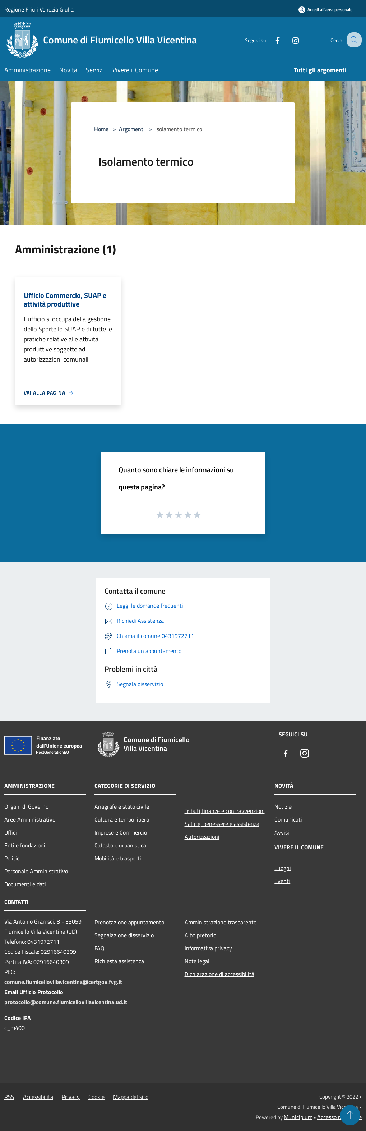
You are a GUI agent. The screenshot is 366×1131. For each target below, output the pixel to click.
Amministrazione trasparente (220, 922)
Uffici (10, 832)
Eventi (282, 881)
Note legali (198, 961)
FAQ (99, 948)
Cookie (96, 1097)
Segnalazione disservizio (124, 935)
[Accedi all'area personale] (325, 9)
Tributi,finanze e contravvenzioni (225, 810)
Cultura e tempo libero (121, 819)
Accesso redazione (339, 1117)
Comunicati (288, 819)
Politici (12, 858)
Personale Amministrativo (36, 871)
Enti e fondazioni (24, 845)
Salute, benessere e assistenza (222, 823)
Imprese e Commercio (120, 832)
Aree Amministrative (29, 819)
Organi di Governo (26, 806)
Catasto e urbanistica (120, 845)
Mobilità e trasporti (117, 858)
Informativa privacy (208, 948)
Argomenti (132, 129)
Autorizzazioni (202, 836)
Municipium (298, 1117)
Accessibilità (38, 1097)
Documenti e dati (25, 884)
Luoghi (282, 868)
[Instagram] (289, 40)
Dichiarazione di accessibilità (219, 974)
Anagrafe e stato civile (121, 806)
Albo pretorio (200, 935)
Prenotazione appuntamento (129, 922)
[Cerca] (353, 40)
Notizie (283, 806)
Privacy (71, 1097)
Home (101, 129)
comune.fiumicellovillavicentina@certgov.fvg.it (63, 982)
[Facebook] (271, 40)
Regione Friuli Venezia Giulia (39, 9)
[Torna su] (350, 1115)
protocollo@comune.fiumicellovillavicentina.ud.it (65, 1002)
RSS (9, 1097)
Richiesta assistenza (119, 961)
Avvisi (281, 832)
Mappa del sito (130, 1097)
